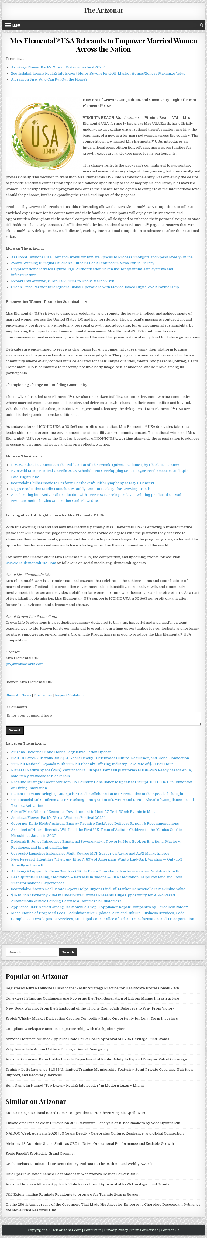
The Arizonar (104, 10)
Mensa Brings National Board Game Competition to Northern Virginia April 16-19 (75, 1113)
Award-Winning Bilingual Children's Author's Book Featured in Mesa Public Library (82, 263)
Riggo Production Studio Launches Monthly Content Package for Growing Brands (81, 489)
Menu (16, 25)
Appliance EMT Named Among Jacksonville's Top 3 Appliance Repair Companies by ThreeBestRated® (99, 907)
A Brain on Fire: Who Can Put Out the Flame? (49, 79)
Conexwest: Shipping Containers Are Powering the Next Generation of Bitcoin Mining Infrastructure (92, 998)
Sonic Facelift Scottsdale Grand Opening (40, 1154)
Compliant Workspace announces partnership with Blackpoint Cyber (65, 1029)
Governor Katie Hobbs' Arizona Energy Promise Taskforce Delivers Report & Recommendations (95, 823)
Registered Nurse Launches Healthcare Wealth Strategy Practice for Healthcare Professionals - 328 (92, 988)
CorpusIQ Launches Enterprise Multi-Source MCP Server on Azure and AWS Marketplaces (90, 853)
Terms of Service (144, 1230)
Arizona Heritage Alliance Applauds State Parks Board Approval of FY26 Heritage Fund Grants (87, 1039)
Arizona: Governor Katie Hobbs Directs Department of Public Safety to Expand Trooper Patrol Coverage (96, 1059)
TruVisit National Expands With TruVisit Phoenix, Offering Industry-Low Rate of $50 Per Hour (92, 764)
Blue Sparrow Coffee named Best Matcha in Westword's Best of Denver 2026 (72, 1174)
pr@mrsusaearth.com (24, 664)
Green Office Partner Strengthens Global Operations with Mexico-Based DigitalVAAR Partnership (95, 287)
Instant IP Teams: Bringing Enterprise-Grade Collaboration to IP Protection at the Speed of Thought (97, 794)
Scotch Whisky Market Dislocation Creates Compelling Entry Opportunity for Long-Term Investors (92, 1019)
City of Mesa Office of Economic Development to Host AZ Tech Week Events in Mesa (83, 812)
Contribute (93, 1230)
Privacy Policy (116, 1230)
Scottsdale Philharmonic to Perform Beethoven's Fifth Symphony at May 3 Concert (82, 483)
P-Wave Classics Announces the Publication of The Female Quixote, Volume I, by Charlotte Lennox (95, 465)
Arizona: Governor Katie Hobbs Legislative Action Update (61, 752)
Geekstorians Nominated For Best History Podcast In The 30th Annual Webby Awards (79, 1164)
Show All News (18, 695)
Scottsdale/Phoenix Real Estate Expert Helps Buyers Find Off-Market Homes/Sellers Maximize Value (98, 73)
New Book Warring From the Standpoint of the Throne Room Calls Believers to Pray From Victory (90, 1008)
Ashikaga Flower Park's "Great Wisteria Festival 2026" (58, 67)
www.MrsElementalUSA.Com (31, 563)
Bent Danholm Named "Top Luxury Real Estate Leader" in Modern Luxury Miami (75, 1085)
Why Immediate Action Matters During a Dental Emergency (57, 1049)
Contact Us (170, 1230)
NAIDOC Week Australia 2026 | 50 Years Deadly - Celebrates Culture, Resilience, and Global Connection (100, 758)
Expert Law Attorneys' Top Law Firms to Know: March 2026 (62, 281)
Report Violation (69, 695)
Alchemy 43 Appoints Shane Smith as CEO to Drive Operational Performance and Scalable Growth (95, 871)
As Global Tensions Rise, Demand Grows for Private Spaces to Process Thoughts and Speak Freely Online (102, 257)
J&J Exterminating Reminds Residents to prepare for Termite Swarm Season (72, 1194)
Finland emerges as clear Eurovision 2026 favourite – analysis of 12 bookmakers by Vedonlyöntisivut (93, 1123)
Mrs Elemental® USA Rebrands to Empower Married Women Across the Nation (103, 45)
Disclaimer (43, 695)
